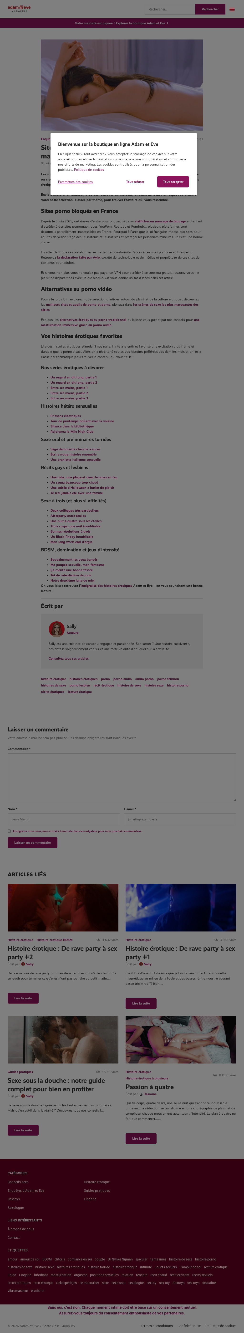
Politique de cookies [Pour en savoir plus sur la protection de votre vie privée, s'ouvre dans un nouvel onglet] (89, 170)
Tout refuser (133, 182)
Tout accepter (173, 182)
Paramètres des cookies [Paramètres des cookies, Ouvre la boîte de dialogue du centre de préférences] (75, 182)
